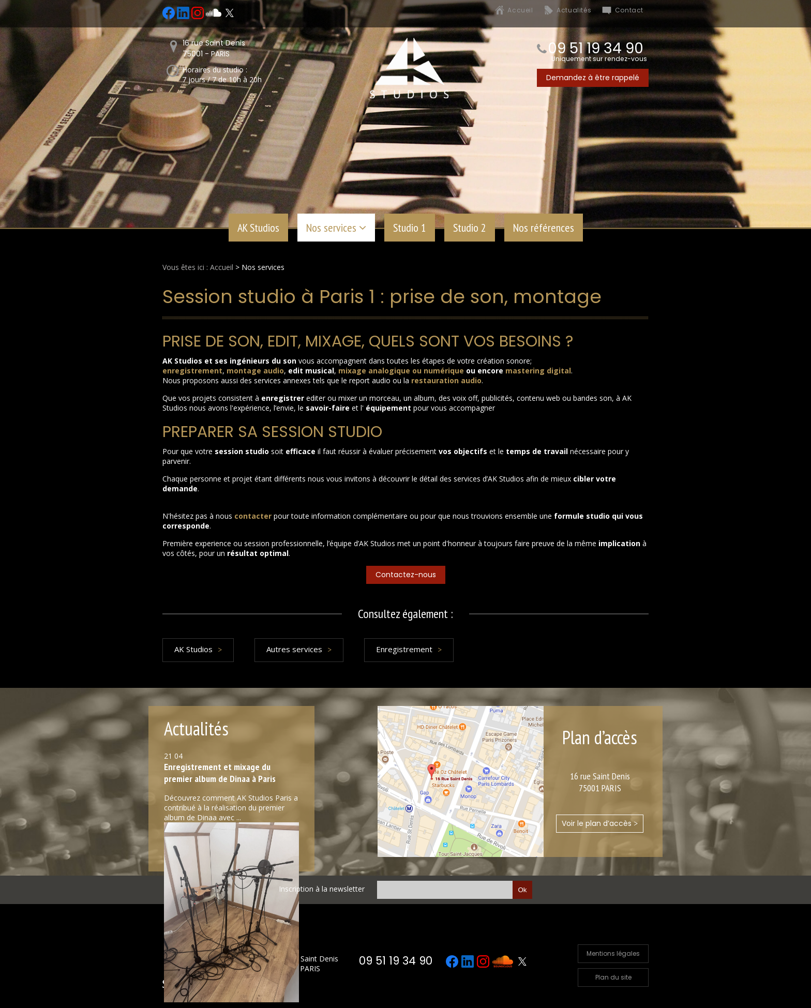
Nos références (543, 227)
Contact (629, 10)
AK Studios (258, 227)
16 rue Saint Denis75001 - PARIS (214, 48)
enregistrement (192, 370)
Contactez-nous (406, 574)
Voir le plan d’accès (600, 823)
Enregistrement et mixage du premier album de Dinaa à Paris (220, 773)
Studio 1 (409, 227)
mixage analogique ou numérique (401, 370)
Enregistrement (404, 649)
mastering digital (538, 370)
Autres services (294, 649)
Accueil (520, 10)
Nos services (331, 227)
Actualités (574, 10)
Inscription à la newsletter (322, 889)
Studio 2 (469, 227)
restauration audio (446, 380)
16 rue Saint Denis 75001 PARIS (307, 963)
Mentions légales (613, 953)
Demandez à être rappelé (592, 77)
